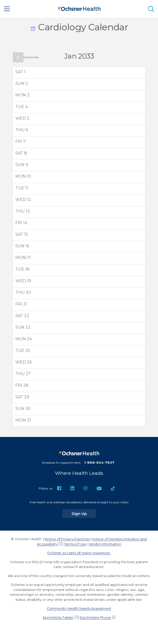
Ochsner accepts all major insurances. (79, 553)
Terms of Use (75, 544)
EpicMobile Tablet (58, 617)
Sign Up (84, 513)
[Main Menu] (7, 9)
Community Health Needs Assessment (79, 608)
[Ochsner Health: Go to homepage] (79, 8)
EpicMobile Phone (95, 617)
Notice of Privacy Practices (67, 539)
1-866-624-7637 (99, 462)
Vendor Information (104, 544)
